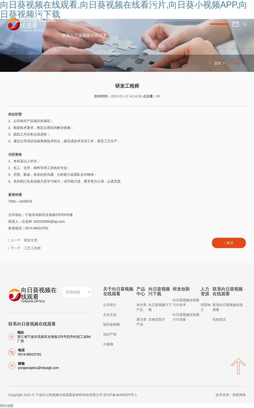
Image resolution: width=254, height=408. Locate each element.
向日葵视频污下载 (166, 12)
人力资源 (219, 12)
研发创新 (197, 12)
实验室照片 (156, 319)
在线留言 (219, 319)
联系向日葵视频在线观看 (84, 35)
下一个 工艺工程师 (24, 248)
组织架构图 (111, 324)
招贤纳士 (206, 307)
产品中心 (136, 12)
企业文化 (110, 315)
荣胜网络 (239, 395)
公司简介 (110, 305)
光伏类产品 (141, 307)
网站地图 (6, 406)
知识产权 (110, 334)
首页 (66, 12)
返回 (228, 243)
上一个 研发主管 (22, 240)
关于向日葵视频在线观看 (99, 12)
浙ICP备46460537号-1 (120, 395)
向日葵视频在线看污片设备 (186, 317)
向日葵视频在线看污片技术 (186, 302)
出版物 (108, 344)
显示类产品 (141, 321)
